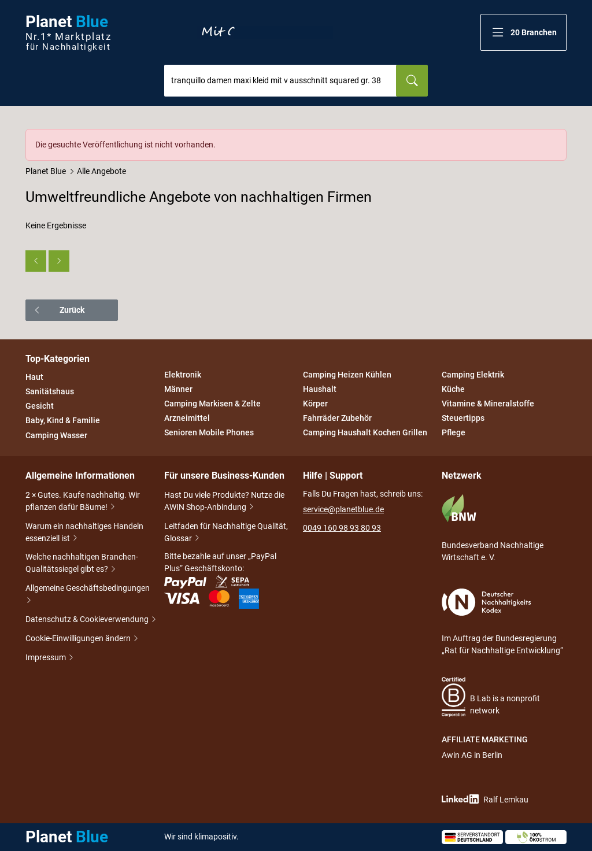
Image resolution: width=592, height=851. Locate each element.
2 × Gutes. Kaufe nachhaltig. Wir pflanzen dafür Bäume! (82, 502)
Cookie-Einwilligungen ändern (78, 639)
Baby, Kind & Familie (62, 421)
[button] (523, 32)
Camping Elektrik (473, 374)
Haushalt (319, 389)
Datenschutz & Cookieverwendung (87, 620)
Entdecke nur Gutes (265, 32)
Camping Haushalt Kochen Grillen (365, 433)
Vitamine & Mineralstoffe (488, 403)
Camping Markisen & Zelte (212, 403)
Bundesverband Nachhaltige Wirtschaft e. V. (492, 528)
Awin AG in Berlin (472, 755)
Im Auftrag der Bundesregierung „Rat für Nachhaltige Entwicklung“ (502, 622)
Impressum (46, 658)
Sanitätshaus (49, 391)
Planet (68, 33)
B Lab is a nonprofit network (491, 697)
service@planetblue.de (343, 509)
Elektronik (182, 374)
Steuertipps (463, 418)
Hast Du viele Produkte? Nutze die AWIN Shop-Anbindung (224, 502)
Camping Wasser (56, 435)
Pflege (453, 433)
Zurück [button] (58, 309)
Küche (453, 389)
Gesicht (39, 405)
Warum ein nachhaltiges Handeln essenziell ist (84, 533)
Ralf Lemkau (485, 799)
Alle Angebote (101, 171)
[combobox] (280, 81)
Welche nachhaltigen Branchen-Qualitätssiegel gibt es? (81, 564)
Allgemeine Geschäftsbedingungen (87, 595)
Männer (178, 389)
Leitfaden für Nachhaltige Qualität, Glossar (226, 533)
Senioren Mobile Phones (209, 433)
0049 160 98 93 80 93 (342, 527)
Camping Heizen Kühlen (347, 374)
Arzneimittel (187, 418)
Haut (34, 377)
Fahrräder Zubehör (337, 418)
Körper (315, 403)
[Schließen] (558, 137)
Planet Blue (45, 171)
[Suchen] (412, 81)
